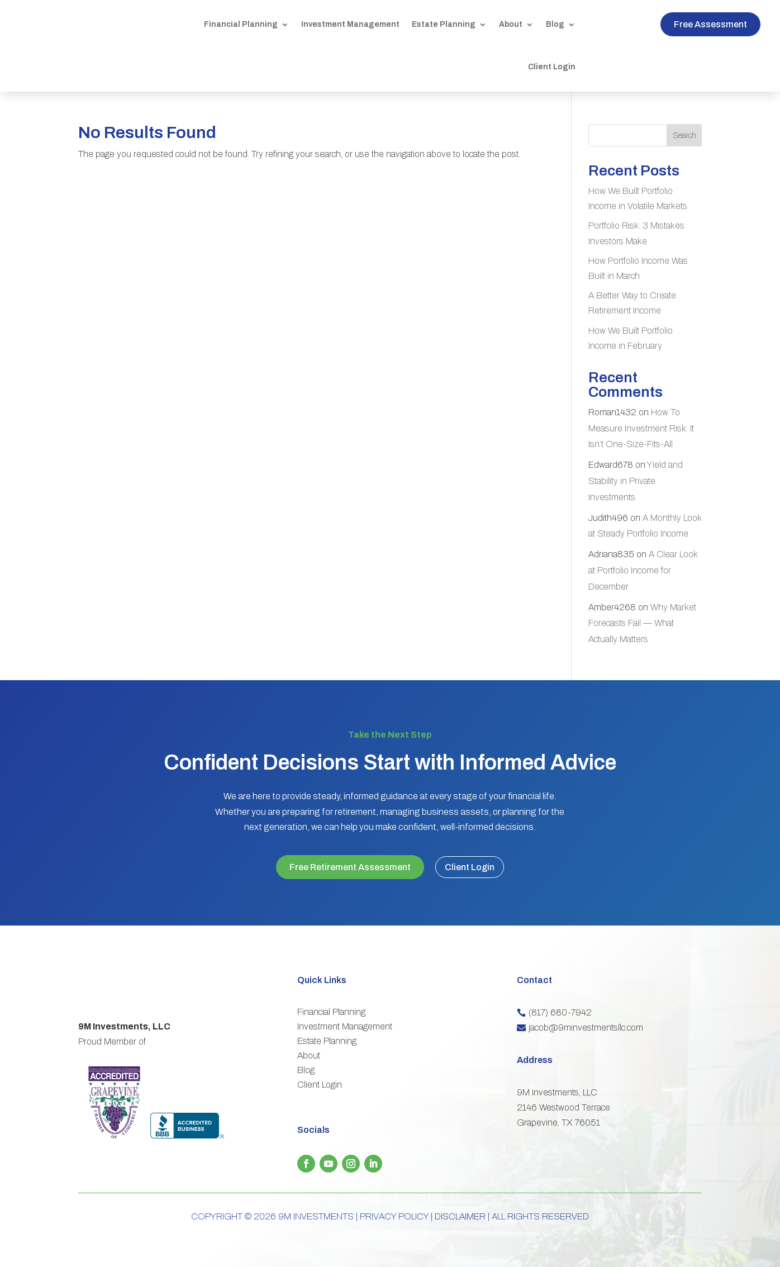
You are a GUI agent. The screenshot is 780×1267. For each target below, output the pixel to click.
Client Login (552, 67)
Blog (555, 24)
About (510, 24)
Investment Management (350, 24)
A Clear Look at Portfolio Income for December (642, 570)
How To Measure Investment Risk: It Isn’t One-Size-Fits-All (641, 428)
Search (684, 135)
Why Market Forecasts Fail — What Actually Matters (642, 623)
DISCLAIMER (460, 1213)
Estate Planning (443, 24)
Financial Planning (241, 24)
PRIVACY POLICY (394, 1213)
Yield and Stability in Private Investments (635, 481)
